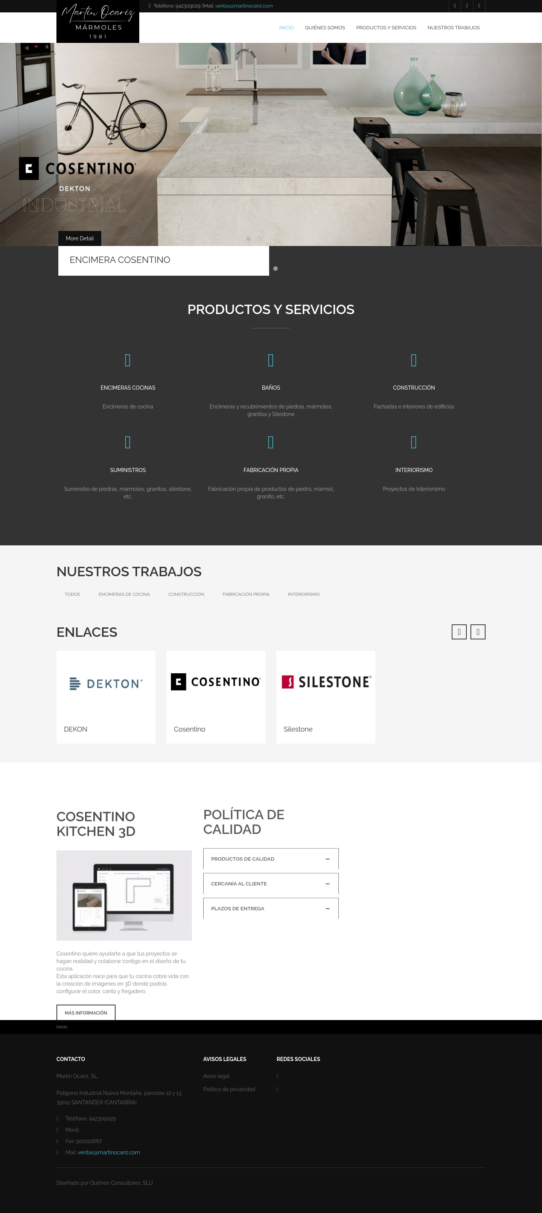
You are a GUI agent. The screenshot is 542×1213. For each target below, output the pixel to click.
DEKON (75, 729)
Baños (271, 398)
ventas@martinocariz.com (244, 6)
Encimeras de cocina (124, 594)
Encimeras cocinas (127, 398)
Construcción (414, 398)
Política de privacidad (229, 1089)
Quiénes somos (325, 27)
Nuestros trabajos (454, 27)
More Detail (80, 238)
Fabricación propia (271, 480)
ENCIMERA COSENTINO (120, 259)
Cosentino (190, 729)
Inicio (286, 27)
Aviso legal (216, 1076)
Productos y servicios (386, 27)
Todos (72, 594)
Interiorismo (414, 480)
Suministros (128, 480)
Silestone (298, 729)
